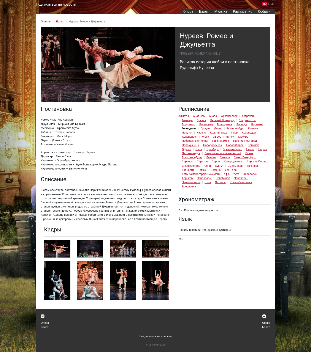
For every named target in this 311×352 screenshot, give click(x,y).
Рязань (211, 157)
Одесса (186, 149)
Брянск (201, 120)
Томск (202, 169)
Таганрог (252, 165)
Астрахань (248, 116)
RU (265, 3)
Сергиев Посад (256, 161)
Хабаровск (250, 174)
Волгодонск (224, 124)
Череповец (241, 178)
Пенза (250, 149)
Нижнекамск (220, 140)
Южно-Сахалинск (241, 182)
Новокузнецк (190, 145)
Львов (217, 136)
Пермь (262, 149)
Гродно (205, 128)
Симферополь (191, 165)
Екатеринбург (235, 128)
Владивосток (247, 120)
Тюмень (215, 169)
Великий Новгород (222, 120)
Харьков (187, 178)
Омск (198, 149)
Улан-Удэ (231, 169)
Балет (204, 11)
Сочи (207, 165)
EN (272, 3)
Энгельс (220, 182)
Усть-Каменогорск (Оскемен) (201, 174)
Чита (208, 182)
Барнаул (187, 120)
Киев (234, 132)
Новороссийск (212, 145)
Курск (205, 136)
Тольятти (188, 169)
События (265, 11)
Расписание (242, 11)
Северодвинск (233, 161)
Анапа (213, 116)
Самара (225, 157)
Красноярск (189, 136)
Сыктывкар (235, 165)
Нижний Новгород (245, 140)
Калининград (218, 132)
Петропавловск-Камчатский (223, 153)
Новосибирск (234, 145)
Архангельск (229, 116)
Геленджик (189, 128)
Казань (201, 132)
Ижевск (253, 128)
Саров (216, 161)
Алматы (183, 116)
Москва (243, 136)
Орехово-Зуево (232, 149)
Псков (249, 153)
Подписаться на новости (56, 4)
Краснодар (249, 132)
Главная (46, 21)
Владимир (188, 124)
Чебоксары (204, 178)
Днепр (218, 128)
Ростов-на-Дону (192, 157)
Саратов (202, 161)
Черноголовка (191, 182)
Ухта (236, 174)
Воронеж (257, 124)
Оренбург (212, 149)
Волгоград (206, 124)
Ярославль (189, 186)
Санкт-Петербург (244, 157)
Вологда (241, 124)
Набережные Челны (195, 140)
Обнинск (253, 145)
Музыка (220, 11)
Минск (229, 136)
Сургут (219, 165)
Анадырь (199, 116)
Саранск (187, 161)
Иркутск (187, 132)
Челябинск (223, 178)
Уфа (226, 174)
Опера (188, 11)
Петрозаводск (191, 153)
